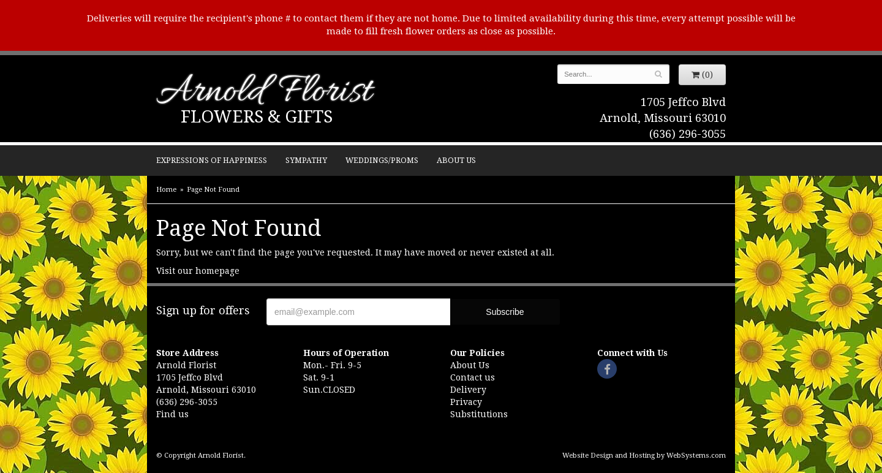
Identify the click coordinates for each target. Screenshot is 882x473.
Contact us (472, 377)
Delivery (468, 390)
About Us (456, 160)
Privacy (466, 402)
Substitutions (479, 414)
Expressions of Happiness (211, 160)
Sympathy (306, 160)
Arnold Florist (264, 93)
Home (166, 190)
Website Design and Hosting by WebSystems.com (644, 456)
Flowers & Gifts (257, 117)
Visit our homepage (197, 271)
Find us (172, 414)
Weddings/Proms (381, 160)
